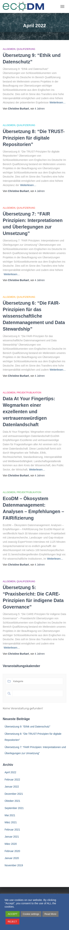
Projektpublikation (29, 392)
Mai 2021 (10, 815)
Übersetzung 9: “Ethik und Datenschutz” (27, 726)
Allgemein (9, 49)
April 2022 (10, 772)
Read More (50, 914)
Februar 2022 (12, 779)
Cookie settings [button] (31, 914)
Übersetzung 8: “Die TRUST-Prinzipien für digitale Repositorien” (34, 138)
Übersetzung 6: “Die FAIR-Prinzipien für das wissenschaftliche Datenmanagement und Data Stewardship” (34, 315)
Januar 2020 (12, 858)
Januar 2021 (12, 836)
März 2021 (11, 822)
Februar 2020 (12, 851)
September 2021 (14, 808)
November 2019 (14, 865)
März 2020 (11, 843)
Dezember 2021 (14, 793)
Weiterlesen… (57, 102)
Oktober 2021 (12, 800)
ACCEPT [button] (12, 914)
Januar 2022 (12, 786)
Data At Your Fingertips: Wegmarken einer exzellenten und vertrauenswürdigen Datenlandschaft (29, 411)
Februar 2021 (12, 829)
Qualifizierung (26, 49)
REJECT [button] (12, 921)
